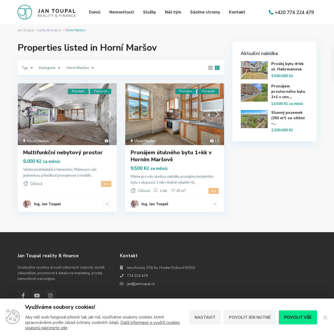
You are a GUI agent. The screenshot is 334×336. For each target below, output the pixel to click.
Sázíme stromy (205, 12)
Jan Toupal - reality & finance (39, 30)
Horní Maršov (38, 141)
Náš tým (173, 12)
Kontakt (237, 12)
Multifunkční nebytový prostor (63, 152)
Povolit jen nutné (250, 317)
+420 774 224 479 (294, 12)
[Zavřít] (325, 317)
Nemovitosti (121, 12)
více (106, 184)
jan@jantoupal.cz (141, 284)
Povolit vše (298, 317)
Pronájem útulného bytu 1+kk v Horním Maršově (171, 156)
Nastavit (204, 317)
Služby (149, 12)
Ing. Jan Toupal (47, 204)
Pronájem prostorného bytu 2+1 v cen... (288, 92)
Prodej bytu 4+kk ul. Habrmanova (287, 66)
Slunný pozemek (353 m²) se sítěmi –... (288, 118)
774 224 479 (137, 275)
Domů (94, 12)
